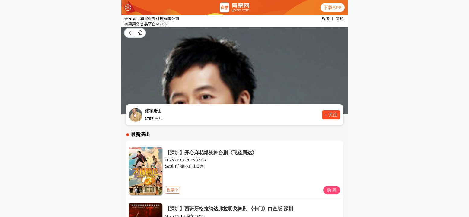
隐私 (339, 18)
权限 (326, 18)
